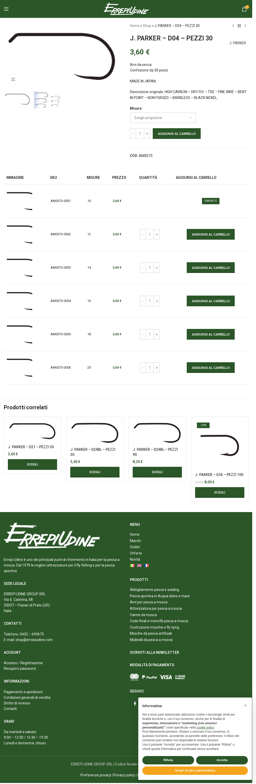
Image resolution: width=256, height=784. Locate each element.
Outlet (135, 547)
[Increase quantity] (147, 133)
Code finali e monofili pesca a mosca (159, 621)
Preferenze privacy (95, 775)
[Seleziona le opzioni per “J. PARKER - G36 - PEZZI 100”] (219, 492)
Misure (136, 108)
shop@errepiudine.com (34, 640)
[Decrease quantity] (133, 133)
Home (135, 26)
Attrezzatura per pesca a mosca (156, 608)
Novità (135, 559)
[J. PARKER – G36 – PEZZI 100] (219, 445)
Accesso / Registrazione (23, 663)
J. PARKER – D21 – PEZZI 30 (31, 447)
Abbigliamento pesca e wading (154, 590)
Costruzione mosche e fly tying (154, 627)
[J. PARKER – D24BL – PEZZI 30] (95, 433)
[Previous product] (233, 26)
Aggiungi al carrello (177, 134)
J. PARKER (237, 43)
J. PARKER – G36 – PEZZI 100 (219, 475)
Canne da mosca (143, 615)
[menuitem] (132, 566)
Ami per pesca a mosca (148, 602)
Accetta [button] (221, 760)
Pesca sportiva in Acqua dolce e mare (160, 596)
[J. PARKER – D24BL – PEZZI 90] (157, 433)
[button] (245, 706)
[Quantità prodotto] (140, 133)
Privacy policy (124, 775)
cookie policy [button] (205, 727)
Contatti (10, 709)
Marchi (135, 541)
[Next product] (245, 26)
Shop (147, 26)
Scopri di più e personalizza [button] (195, 770)
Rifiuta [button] (168, 760)
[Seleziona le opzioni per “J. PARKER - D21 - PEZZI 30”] (32, 464)
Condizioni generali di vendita (27, 697)
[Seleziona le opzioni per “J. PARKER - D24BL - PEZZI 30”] (95, 472)
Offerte (136, 553)
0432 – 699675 (32, 634)
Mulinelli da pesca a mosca (151, 640)
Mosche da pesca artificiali (151, 633)
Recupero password (20, 668)
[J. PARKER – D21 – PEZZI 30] (32, 431)
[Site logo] (126, 9)
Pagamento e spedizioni (23, 692)
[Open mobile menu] (6, 9)
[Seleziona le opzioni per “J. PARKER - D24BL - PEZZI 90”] (157, 472)
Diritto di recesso (17, 703)
